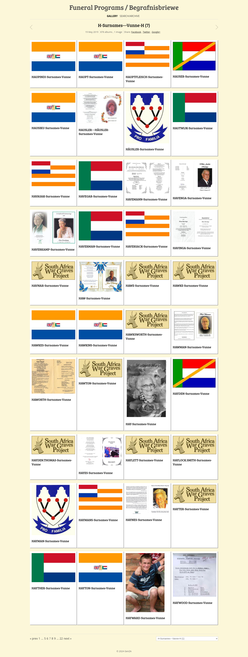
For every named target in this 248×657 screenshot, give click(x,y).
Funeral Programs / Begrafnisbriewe (124, 7)
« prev (34, 638)
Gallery (112, 16)
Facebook (136, 31)
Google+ (156, 31)
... (42, 638)
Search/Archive (130, 16)
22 (61, 638)
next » (67, 638)
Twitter (146, 31)
